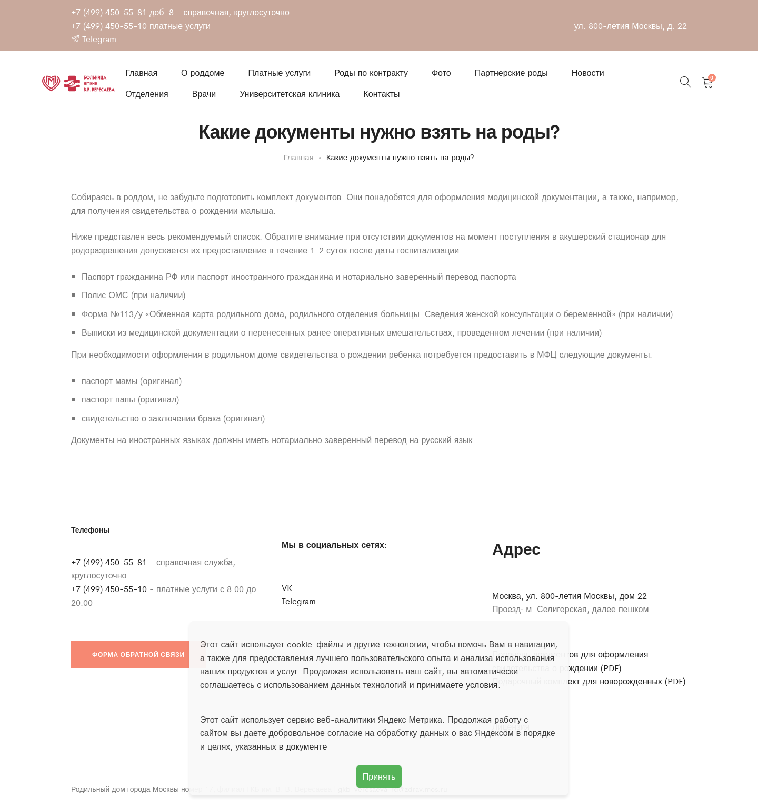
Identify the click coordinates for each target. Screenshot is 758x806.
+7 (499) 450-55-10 (109, 25)
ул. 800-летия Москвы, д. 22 (630, 25)
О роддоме (202, 72)
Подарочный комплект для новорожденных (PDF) (588, 681)
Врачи (204, 94)
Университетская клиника (290, 94)
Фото (441, 72)
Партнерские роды (511, 72)
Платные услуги (279, 72)
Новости (588, 72)
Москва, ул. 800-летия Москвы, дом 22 (569, 596)
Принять (379, 776)
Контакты (381, 94)
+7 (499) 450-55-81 (109, 12)
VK (287, 588)
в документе (303, 746)
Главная (141, 72)
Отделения (146, 94)
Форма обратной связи (138, 655)
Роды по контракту (371, 72)
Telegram (93, 39)
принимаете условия (457, 685)
